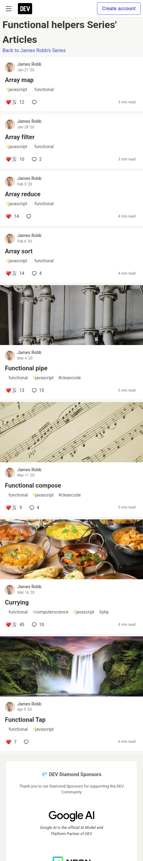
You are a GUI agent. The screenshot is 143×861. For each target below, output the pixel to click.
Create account (119, 8)
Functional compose (33, 485)
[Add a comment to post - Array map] (15, 102)
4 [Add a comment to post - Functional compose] (33, 507)
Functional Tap (25, 719)
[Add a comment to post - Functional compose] (14, 507)
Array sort (19, 251)
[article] (71, 343)
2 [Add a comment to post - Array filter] (36, 159)
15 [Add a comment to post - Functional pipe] (37, 390)
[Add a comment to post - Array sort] (15, 273)
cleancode (69, 378)
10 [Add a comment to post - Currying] (37, 624)
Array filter (20, 137)
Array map (19, 80)
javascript (16, 89)
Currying (17, 602)
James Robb (29, 64)
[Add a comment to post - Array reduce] (12, 216)
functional (43, 89)
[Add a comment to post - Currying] (15, 624)
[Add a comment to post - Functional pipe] (15, 390)
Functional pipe (26, 368)
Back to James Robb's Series (34, 50)
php (104, 612)
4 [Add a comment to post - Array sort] (36, 273)
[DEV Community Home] (25, 8)
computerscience (50, 612)
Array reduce (22, 194)
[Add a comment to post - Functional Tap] (11, 741)
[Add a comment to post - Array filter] (15, 159)
